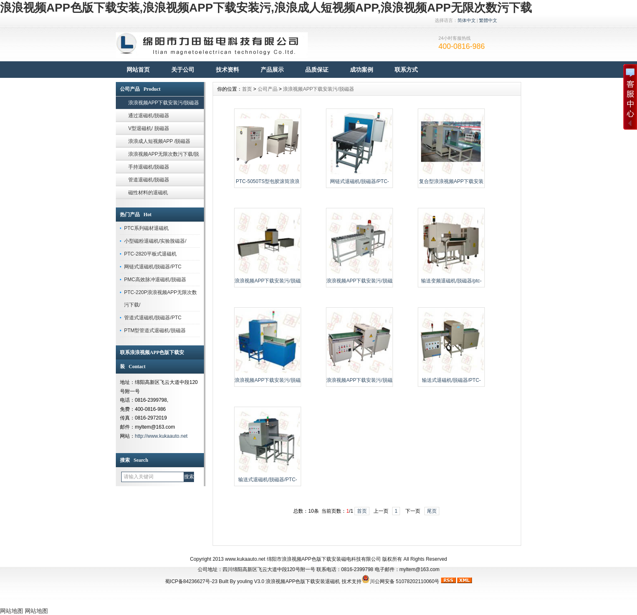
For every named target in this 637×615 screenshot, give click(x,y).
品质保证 (316, 69)
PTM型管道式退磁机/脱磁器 (155, 330)
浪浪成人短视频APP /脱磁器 (159, 141)
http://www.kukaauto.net (161, 436)
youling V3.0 (250, 581)
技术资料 (227, 69)
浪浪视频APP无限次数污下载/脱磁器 (163, 156)
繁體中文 (488, 20)
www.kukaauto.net (245, 559)
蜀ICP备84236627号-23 (191, 581)
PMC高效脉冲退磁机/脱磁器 (155, 279)
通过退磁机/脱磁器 (148, 115)
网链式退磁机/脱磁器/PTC (153, 267)
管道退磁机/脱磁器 (148, 180)
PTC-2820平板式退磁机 (150, 254)
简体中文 (466, 20)
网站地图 (11, 611)
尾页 (432, 511)
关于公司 (182, 69)
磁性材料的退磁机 (148, 192)
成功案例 (361, 69)
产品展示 (272, 69)
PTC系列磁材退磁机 (146, 228)
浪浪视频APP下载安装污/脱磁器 (163, 103)
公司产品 (268, 89)
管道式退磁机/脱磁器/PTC (153, 318)
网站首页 (138, 69)
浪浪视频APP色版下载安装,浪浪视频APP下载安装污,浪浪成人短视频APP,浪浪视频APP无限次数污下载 (266, 7)
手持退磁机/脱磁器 (148, 167)
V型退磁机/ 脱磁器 (148, 128)
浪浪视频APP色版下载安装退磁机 (303, 581)
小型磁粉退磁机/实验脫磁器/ (155, 241)
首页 (247, 89)
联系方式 (406, 69)
